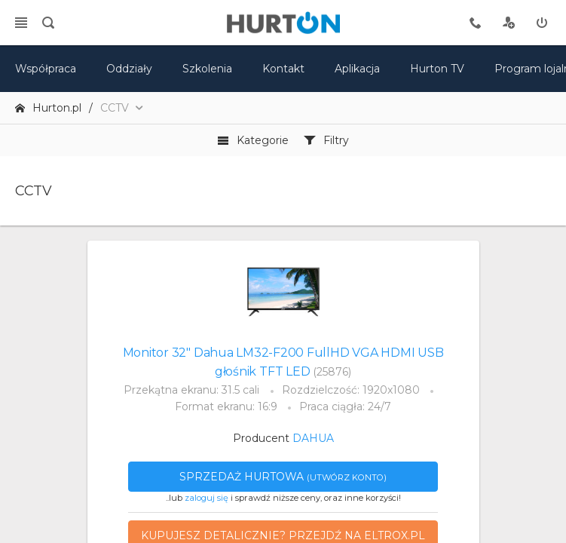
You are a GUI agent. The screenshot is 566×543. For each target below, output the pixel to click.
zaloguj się (206, 497)
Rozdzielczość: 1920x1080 (351, 390)
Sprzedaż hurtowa (283, 476)
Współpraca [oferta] (45, 68)
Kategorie (253, 140)
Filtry (326, 140)
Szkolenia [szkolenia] (207, 68)
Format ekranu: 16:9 (226, 406)
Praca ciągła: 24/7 (345, 406)
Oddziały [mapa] (129, 68)
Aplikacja (357, 68)
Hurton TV (437, 68)
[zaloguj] (541, 22)
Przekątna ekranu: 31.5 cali (191, 390)
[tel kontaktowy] (475, 22)
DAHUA (313, 438)
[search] (48, 22)
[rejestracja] (508, 22)
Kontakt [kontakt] (283, 68)
